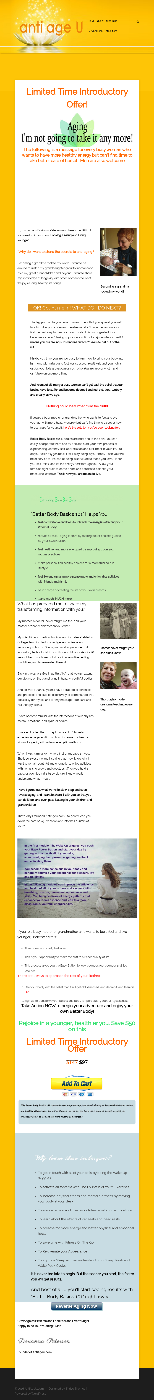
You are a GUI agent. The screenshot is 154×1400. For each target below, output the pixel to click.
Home (91, 21)
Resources (111, 31)
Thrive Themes (75, 1388)
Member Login (96, 31)
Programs (111, 21)
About (100, 21)
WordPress (38, 1393)
